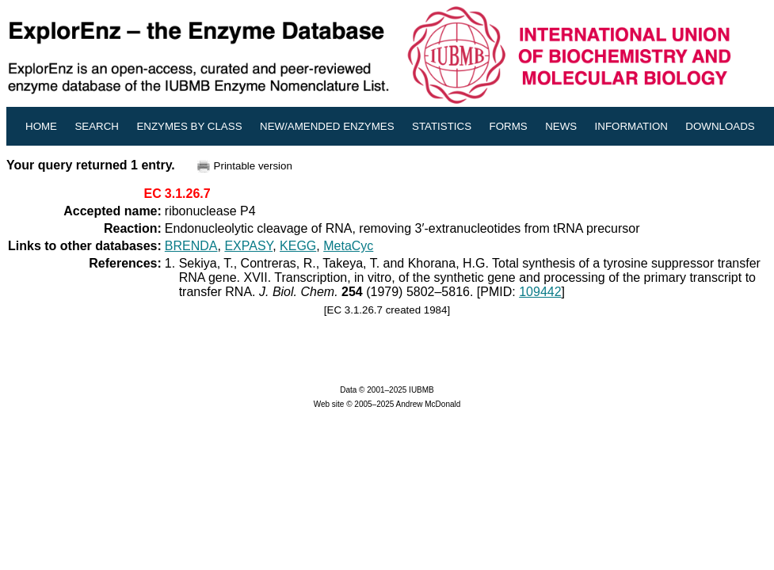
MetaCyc (348, 246)
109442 (540, 291)
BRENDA (191, 246)
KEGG (298, 246)
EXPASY (248, 246)
